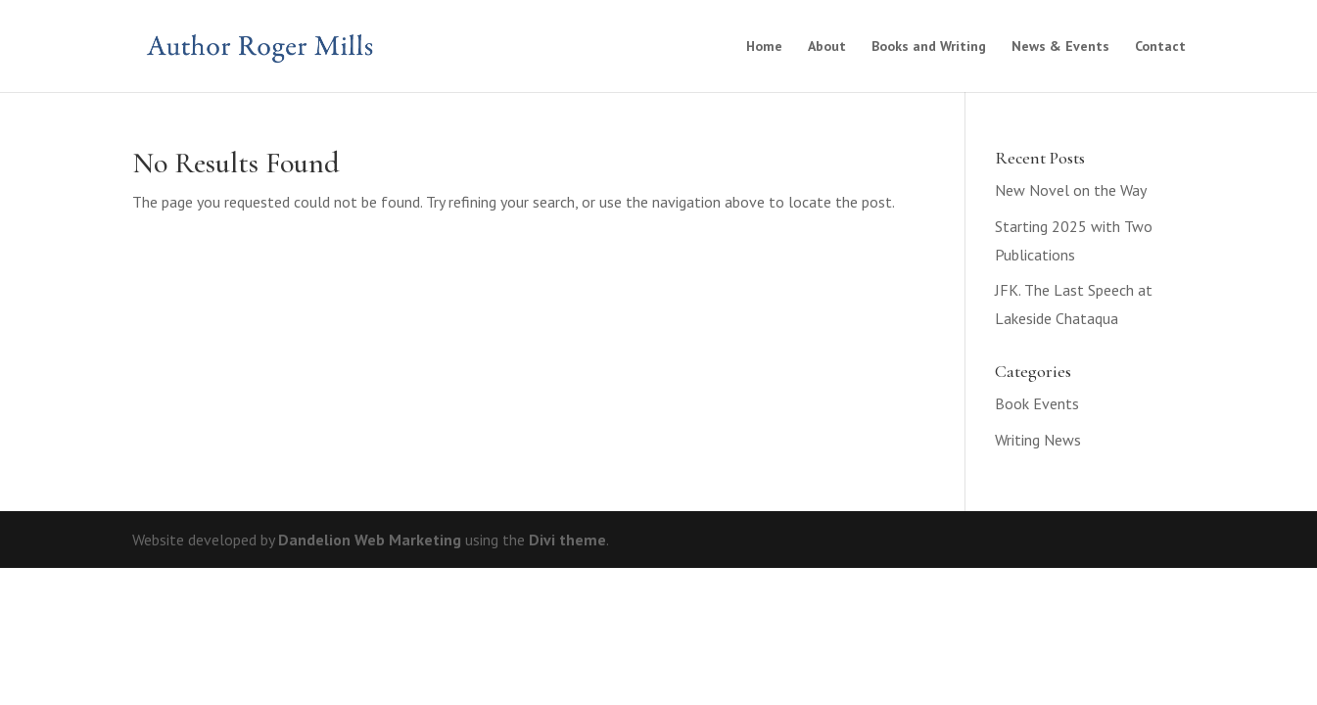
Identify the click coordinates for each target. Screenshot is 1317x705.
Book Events (1037, 403)
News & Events (1060, 47)
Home (764, 47)
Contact (1160, 47)
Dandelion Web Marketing (369, 539)
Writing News (1038, 439)
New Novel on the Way (1071, 190)
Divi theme (567, 539)
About (827, 47)
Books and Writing (928, 47)
